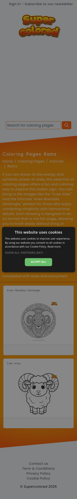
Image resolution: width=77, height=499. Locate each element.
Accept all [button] (38, 262)
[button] (38, 253)
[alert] (38, 249)
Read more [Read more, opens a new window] (54, 247)
